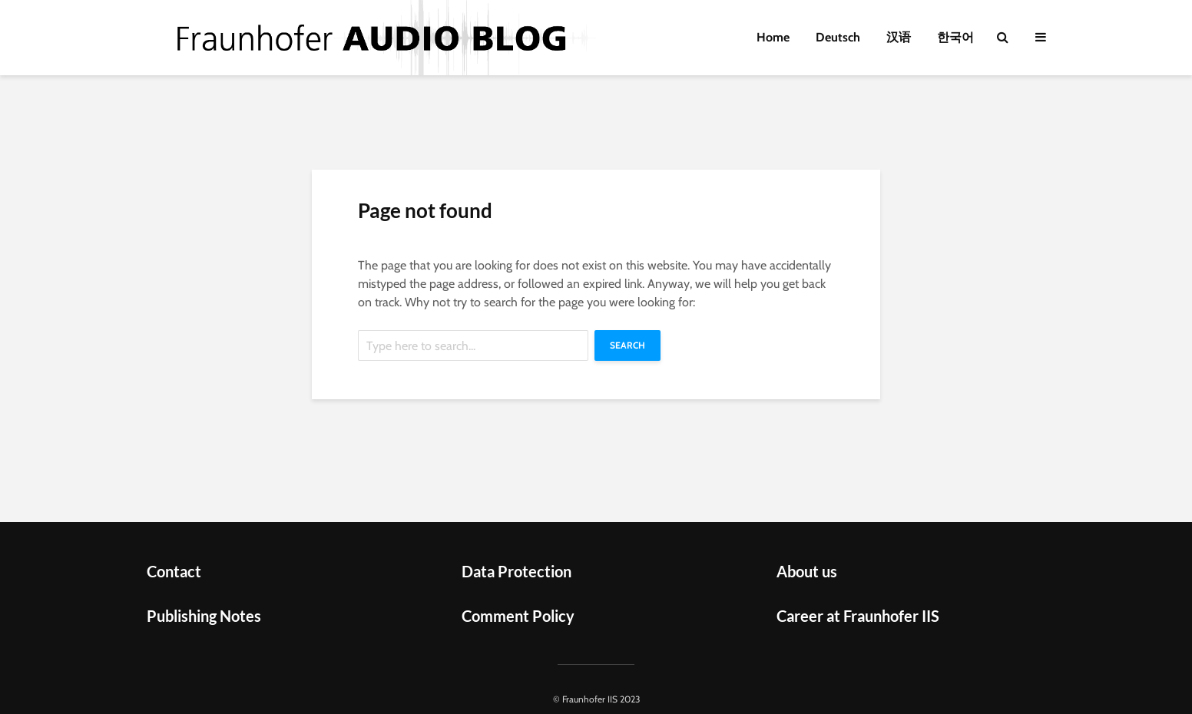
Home (773, 37)
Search (627, 345)
